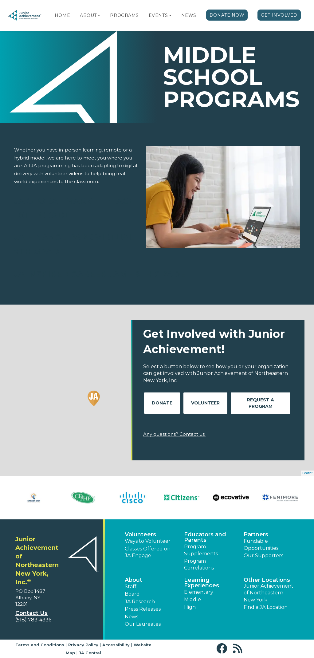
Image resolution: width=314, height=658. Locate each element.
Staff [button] (130, 586)
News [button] (131, 617)
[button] (99, 15)
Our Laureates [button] (143, 624)
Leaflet (307, 473)
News (188, 15)
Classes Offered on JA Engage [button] (148, 552)
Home (62, 15)
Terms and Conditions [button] (39, 644)
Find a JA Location (266, 607)
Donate (162, 403)
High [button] (190, 607)
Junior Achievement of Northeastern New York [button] (268, 593)
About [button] (133, 580)
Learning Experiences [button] (201, 582)
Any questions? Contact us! (174, 434)
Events (158, 15)
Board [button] (132, 594)
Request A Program (260, 403)
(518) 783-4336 (33, 620)
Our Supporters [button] (263, 555)
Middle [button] (192, 599)
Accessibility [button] (116, 644)
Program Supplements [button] (201, 550)
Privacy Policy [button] (83, 644)
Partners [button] (256, 534)
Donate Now (227, 15)
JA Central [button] (90, 652)
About (88, 15)
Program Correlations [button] (199, 564)
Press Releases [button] (143, 609)
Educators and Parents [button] (205, 537)
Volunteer (205, 403)
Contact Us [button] (31, 613)
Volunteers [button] (140, 534)
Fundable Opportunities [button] (261, 544)
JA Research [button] (140, 602)
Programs (124, 15)
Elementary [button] (198, 592)
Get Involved (279, 15)
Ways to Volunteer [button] (148, 541)
